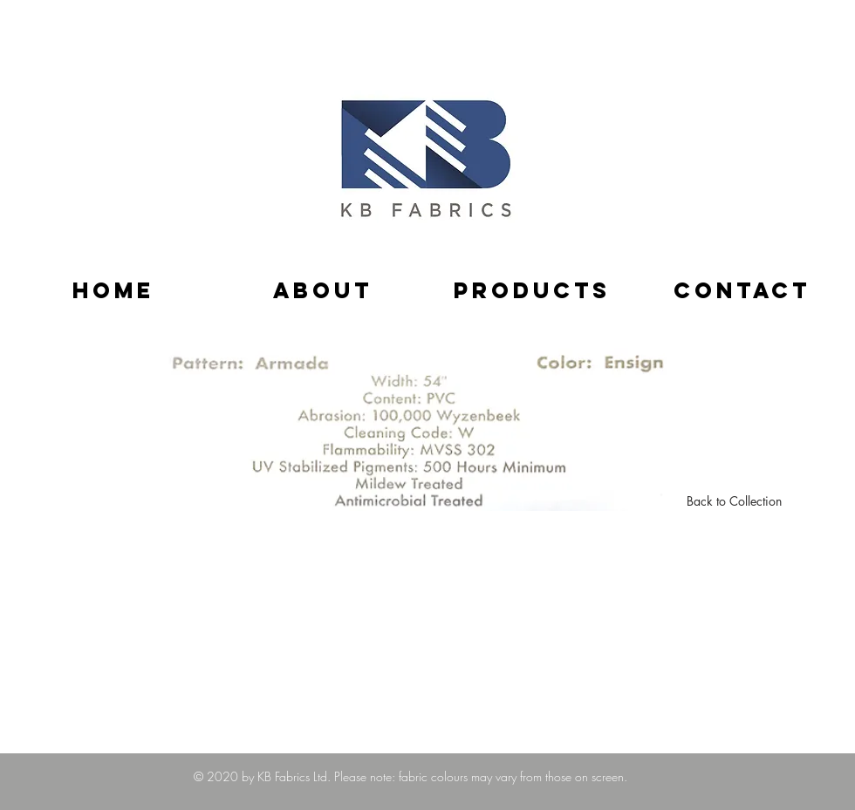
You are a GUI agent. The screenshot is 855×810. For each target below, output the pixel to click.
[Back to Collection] (734, 501)
